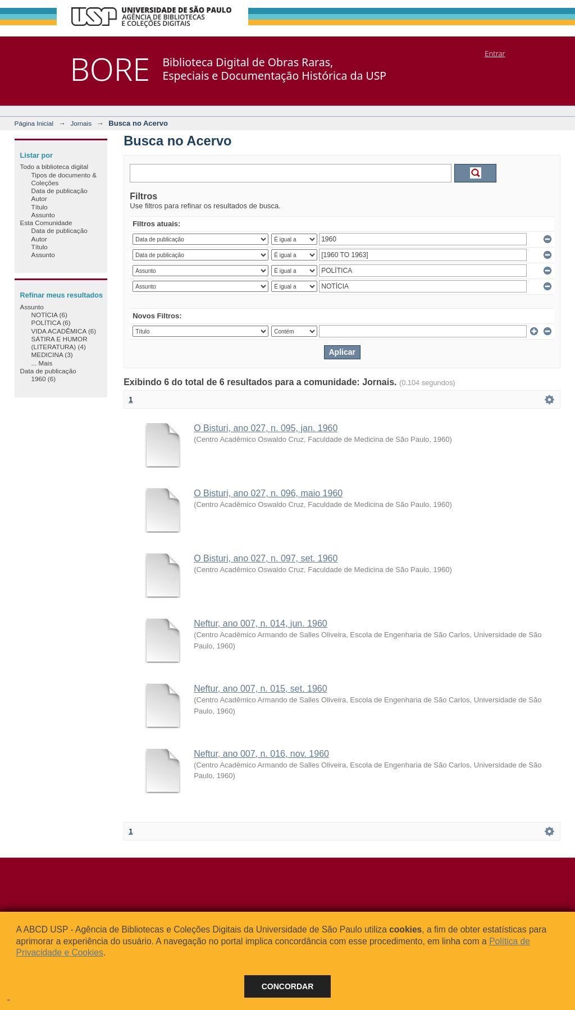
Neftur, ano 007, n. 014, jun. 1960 (260, 623)
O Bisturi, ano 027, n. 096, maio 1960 (268, 493)
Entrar (495, 53)
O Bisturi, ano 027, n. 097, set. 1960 (265, 558)
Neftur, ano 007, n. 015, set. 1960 (260, 688)
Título (39, 207)
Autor (39, 198)
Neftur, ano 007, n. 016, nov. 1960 (261, 753)
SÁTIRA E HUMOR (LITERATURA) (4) (59, 342)
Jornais (81, 123)
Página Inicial (34, 123)
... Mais (42, 363)
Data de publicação (59, 190)
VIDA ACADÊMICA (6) (64, 331)
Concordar (288, 986)
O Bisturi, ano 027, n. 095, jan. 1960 (265, 428)
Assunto (43, 214)
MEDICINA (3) (52, 354)
